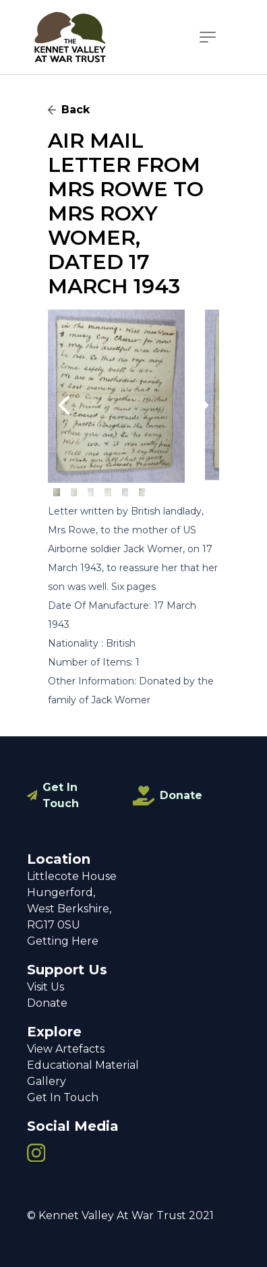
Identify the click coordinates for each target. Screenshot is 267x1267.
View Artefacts (66, 1048)
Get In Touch (60, 795)
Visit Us (45, 986)
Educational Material (83, 1065)
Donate (181, 795)
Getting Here (62, 941)
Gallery (46, 1081)
